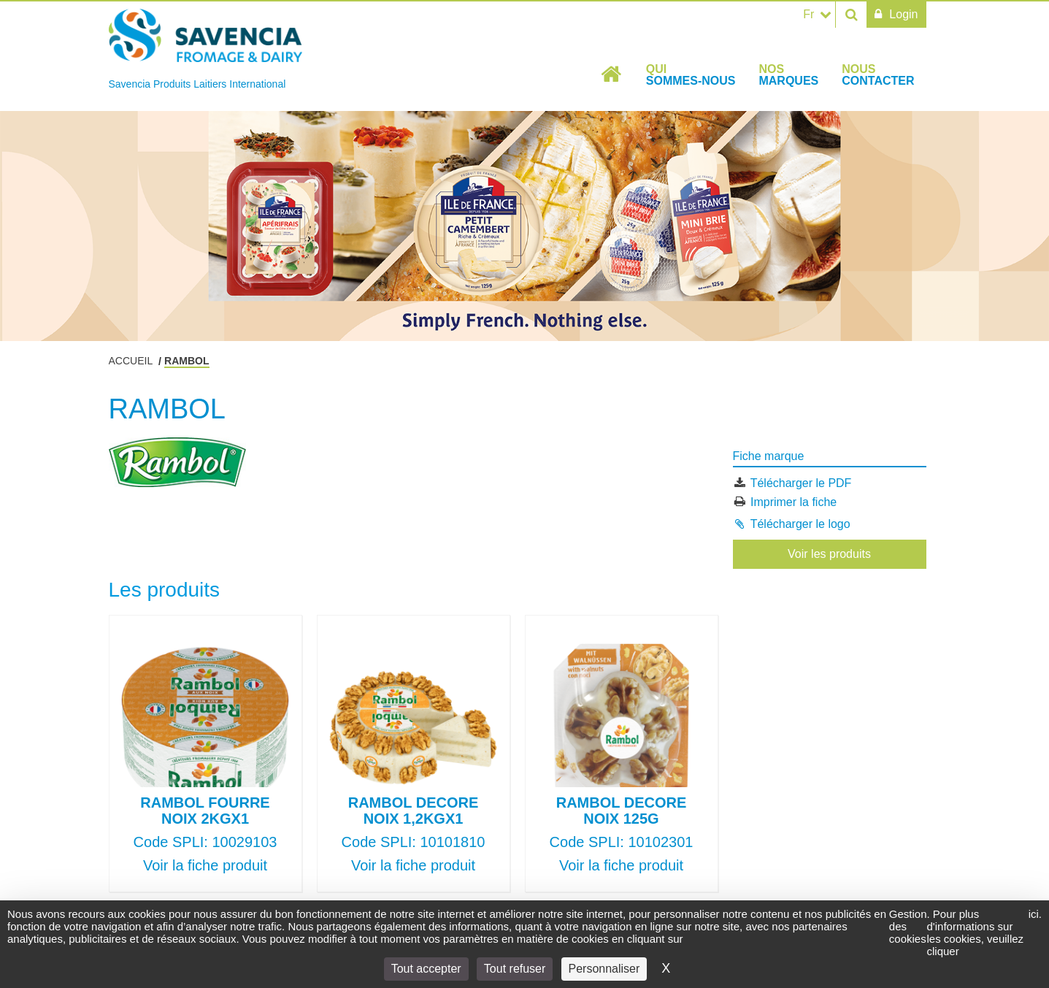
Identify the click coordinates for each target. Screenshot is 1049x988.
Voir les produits (829, 554)
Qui (691, 75)
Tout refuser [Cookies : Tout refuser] (514, 968)
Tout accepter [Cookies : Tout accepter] (426, 968)
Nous (878, 75)
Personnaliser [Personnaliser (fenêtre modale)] (604, 968)
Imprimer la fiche (793, 501)
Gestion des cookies (908, 926)
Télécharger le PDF (801, 483)
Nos (788, 75)
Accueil (612, 74)
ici (1034, 914)
